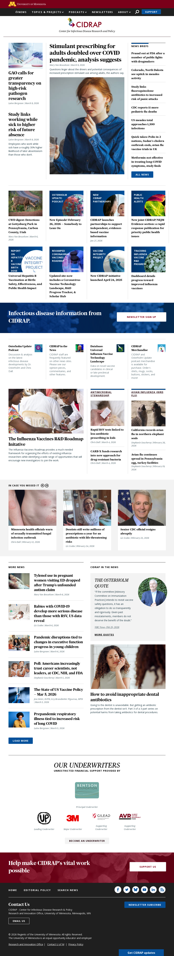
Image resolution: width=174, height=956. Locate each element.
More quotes (104, 634)
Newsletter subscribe (145, 904)
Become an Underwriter (87, 840)
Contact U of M (55, 944)
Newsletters (102, 12)
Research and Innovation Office (25, 944)
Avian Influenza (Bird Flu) (147, 394)
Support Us (148, 866)
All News (142, 174)
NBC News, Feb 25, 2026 (107, 627)
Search (137, 11)
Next (47, 485)
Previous (42, 485)
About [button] (123, 12)
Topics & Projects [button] (46, 12)
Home (12, 890)
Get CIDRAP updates (141, 952)
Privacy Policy (75, 944)
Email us (19, 921)
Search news (68, 890)
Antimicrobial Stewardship (101, 394)
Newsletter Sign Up (141, 317)
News (22, 12)
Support (151, 11)
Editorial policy (37, 890)
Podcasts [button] (76, 12)
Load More (21, 740)
